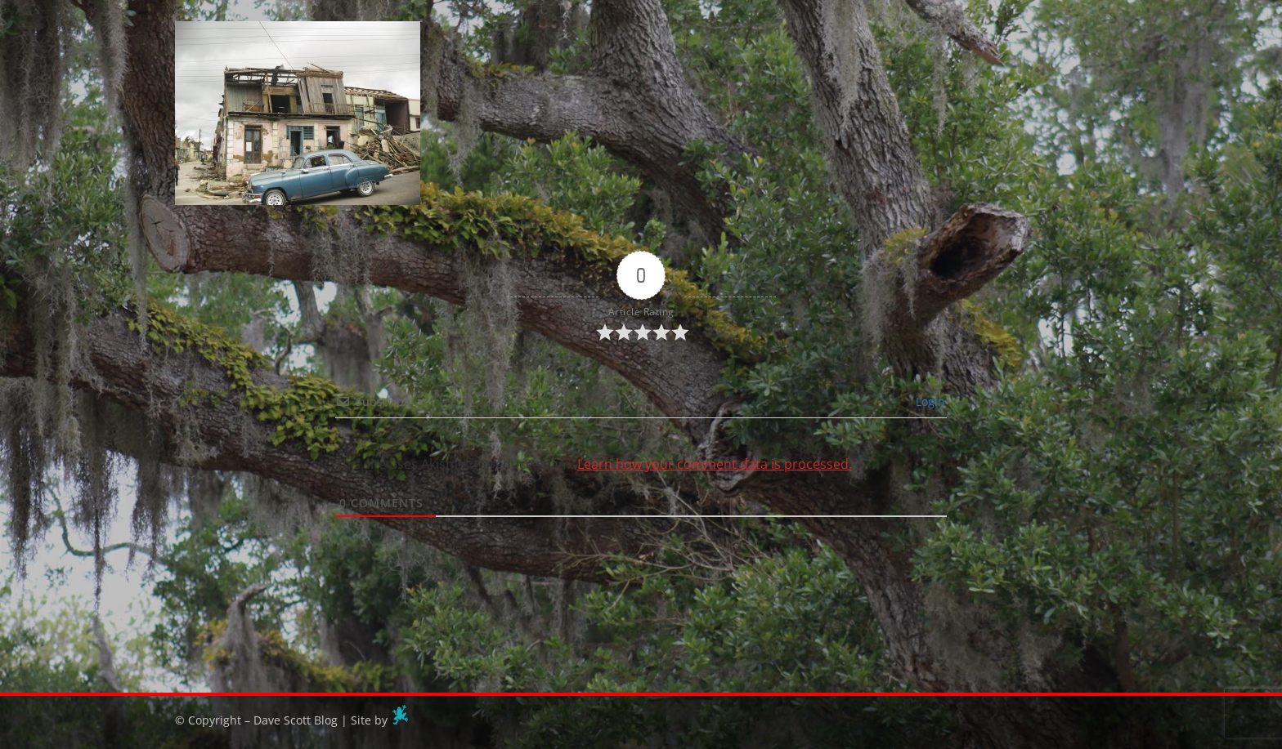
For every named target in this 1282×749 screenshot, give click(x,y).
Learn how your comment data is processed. (714, 464)
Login (928, 401)
